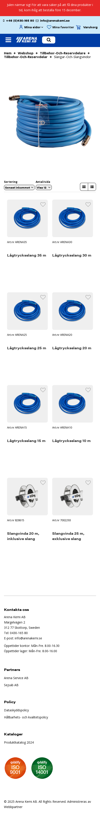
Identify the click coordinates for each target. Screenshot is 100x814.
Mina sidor (32, 27)
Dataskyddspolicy (16, 710)
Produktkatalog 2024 (19, 742)
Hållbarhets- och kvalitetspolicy (26, 717)
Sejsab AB (11, 685)
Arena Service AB (16, 678)
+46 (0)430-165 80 (20, 20)
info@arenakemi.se (55, 20)
